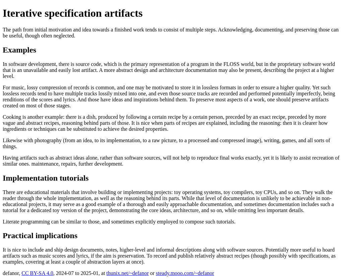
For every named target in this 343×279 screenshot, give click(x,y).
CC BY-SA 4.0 (37, 273)
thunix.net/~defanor (128, 273)
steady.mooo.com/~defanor (185, 273)
